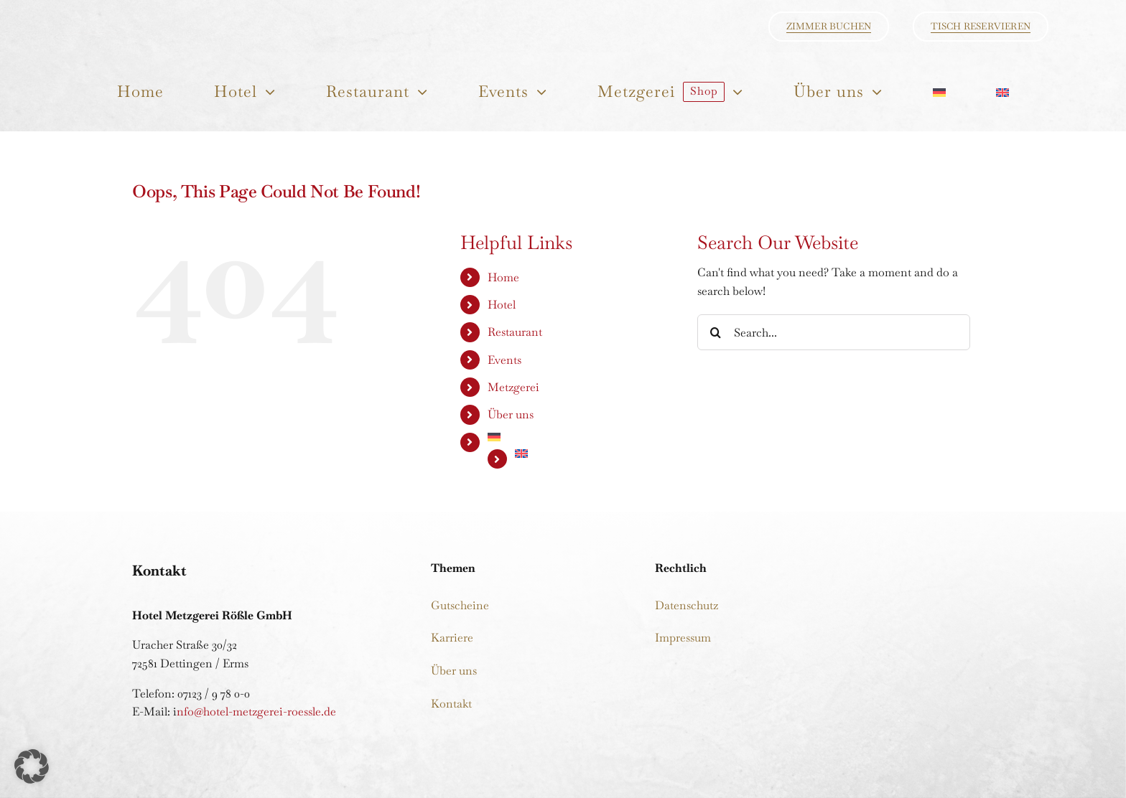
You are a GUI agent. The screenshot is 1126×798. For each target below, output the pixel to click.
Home (503, 277)
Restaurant (515, 331)
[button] (31, 766)
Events (504, 359)
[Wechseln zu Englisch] (1001, 91)
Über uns (511, 414)
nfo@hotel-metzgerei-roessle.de (256, 711)
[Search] (715, 332)
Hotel (502, 304)
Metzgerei (513, 387)
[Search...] (833, 332)
